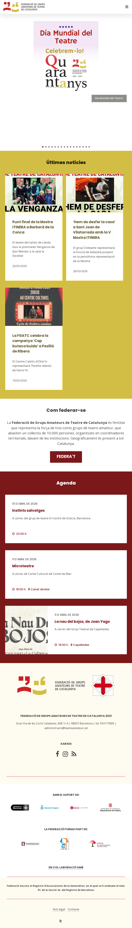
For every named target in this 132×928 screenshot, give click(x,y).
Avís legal (59, 909)
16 (89, 147)
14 (83, 147)
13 (80, 147)
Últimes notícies (66, 162)
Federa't (66, 456)
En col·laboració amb (66, 867)
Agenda (66, 483)
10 (70, 147)
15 (86, 147)
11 (73, 147)
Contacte (73, 909)
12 (77, 147)
